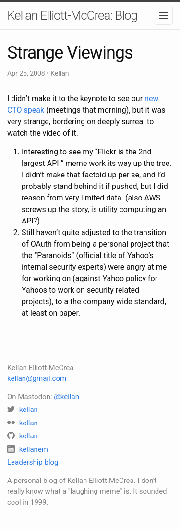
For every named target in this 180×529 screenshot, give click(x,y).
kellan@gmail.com (36, 378)
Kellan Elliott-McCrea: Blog (72, 15)
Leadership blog (33, 462)
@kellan (66, 396)
